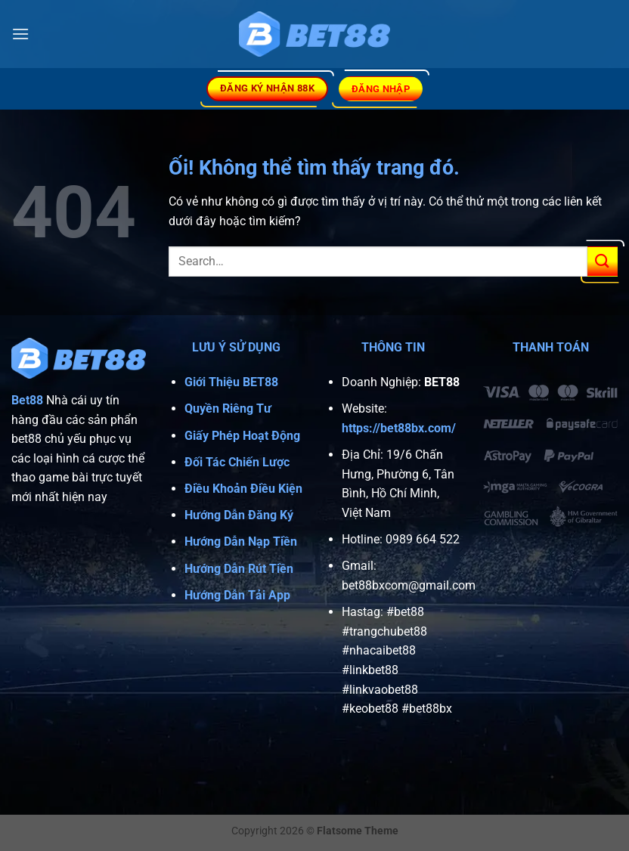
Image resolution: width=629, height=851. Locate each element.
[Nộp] (602, 261)
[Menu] (20, 33)
